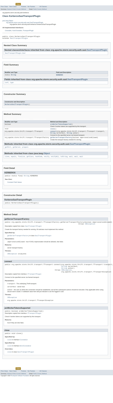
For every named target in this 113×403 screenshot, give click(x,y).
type (12, 84)
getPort (8, 150)
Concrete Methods (39, 120)
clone (7, 160)
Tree (27, 4)
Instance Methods (23, 120)
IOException (90, 228)
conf (6, 84)
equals (13, 160)
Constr (18, 9)
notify (46, 160)
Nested (9, 9)
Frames (23, 6)
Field (13, 9)
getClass (30, 160)
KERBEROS (59, 76)
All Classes (43, 6)
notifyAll (55, 160)
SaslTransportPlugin (19, 39)
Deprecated (35, 4)
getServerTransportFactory (61, 140)
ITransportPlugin (28, 30)
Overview (4, 4)
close (52, 131)
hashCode (38, 160)
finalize (21, 160)
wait (71, 160)
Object (46, 156)
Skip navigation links (6, 2)
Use (23, 4)
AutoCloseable (17, 30)
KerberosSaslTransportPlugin (16, 106)
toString (63, 160)
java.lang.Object (7, 21)
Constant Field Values (14, 186)
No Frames (31, 6)
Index (42, 4)
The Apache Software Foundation (20, 384)
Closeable (8, 30)
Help (46, 4)
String (13, 76)
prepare (25, 150)
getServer (17, 150)
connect (53, 133)
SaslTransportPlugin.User (15, 54)
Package (11, 4)
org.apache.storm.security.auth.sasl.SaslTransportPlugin (24, 22)
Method (24, 9)
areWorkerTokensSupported (60, 126)
